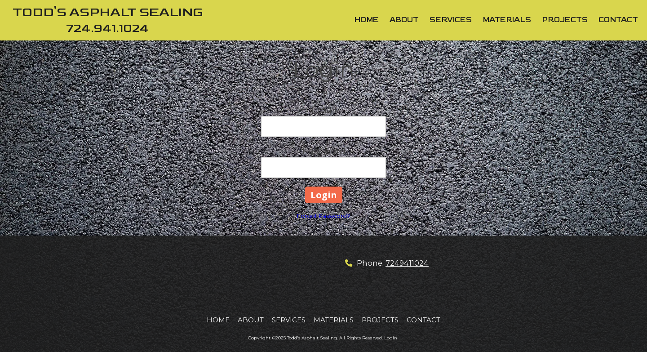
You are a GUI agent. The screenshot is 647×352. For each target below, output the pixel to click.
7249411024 (407, 262)
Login (390, 338)
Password (324, 151)
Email (324, 110)
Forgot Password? (323, 215)
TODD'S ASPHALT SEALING (108, 12)
